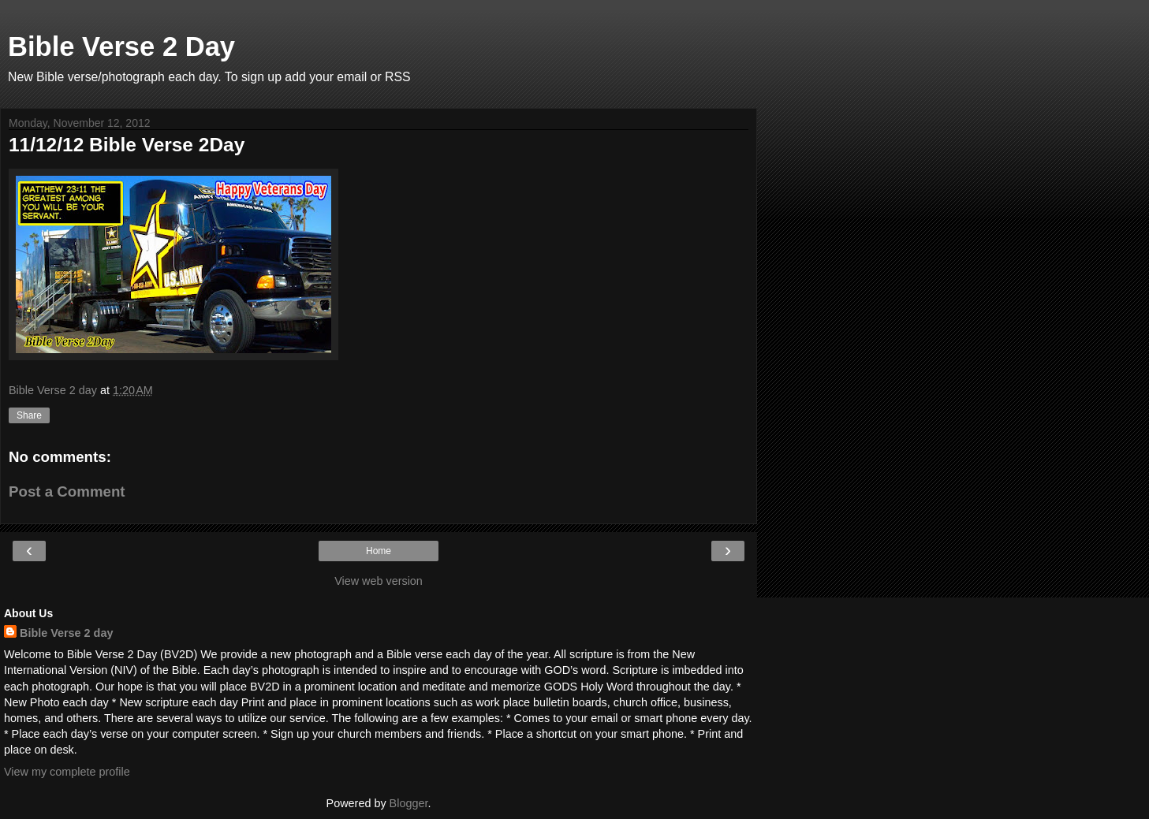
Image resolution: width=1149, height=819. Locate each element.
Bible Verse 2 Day (121, 46)
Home (378, 551)
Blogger (409, 803)
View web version (378, 581)
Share (29, 415)
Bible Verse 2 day (66, 633)
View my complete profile (67, 771)
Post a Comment (67, 491)
